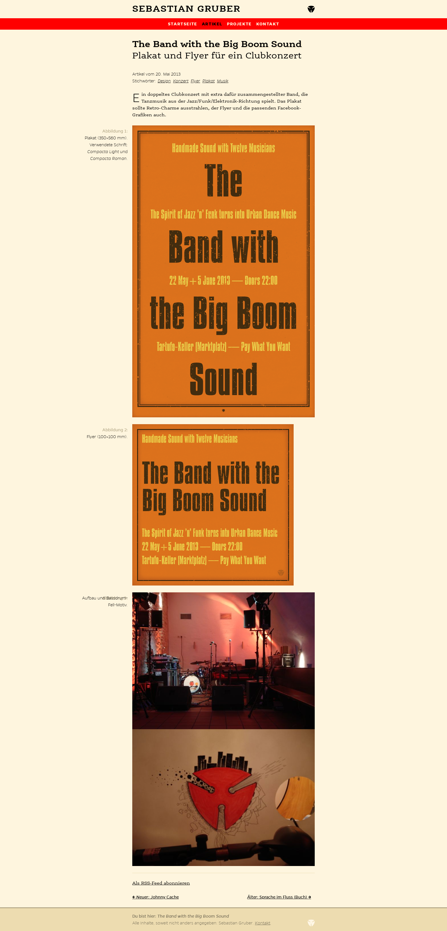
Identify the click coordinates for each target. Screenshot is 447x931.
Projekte (239, 24)
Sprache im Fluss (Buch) (279, 897)
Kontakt (267, 24)
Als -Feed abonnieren (161, 883)
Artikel (212, 24)
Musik (222, 81)
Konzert (180, 81)
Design (164, 81)
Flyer (195, 81)
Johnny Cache (155, 897)
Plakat (208, 81)
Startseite (182, 24)
